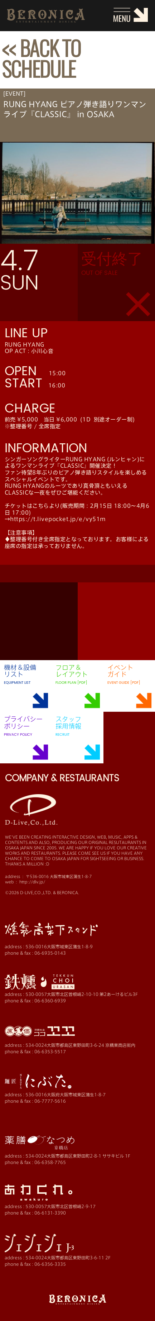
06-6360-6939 (50, 1000)
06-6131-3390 (50, 1213)
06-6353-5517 (50, 1051)
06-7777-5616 (50, 1101)
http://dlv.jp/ (32, 882)
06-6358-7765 (50, 1162)
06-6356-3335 (50, 1264)
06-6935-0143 (50, 953)
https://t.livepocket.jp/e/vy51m (58, 519)
